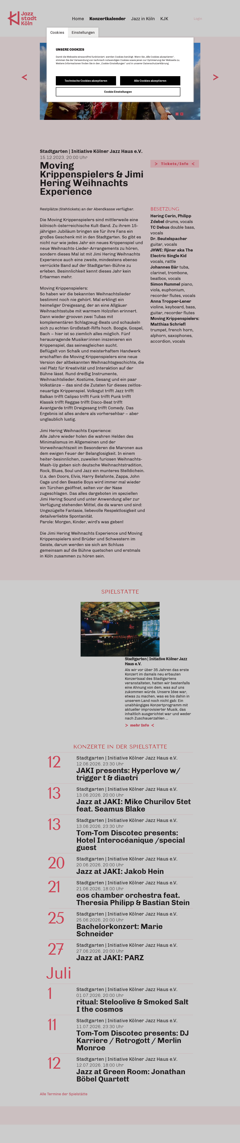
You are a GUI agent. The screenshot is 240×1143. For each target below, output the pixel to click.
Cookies (57, 32)
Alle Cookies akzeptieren (150, 80)
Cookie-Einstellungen (118, 91)
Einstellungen (83, 32)
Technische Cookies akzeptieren (86, 80)
